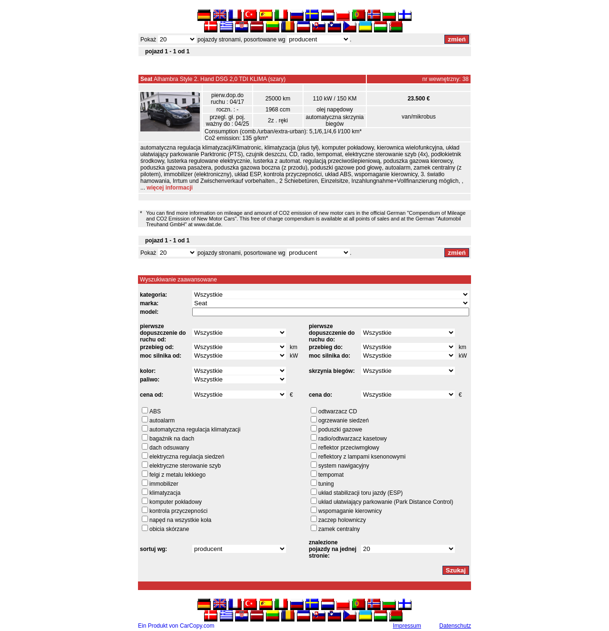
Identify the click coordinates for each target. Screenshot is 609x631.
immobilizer (163, 484)
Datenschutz (455, 625)
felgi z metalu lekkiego (177, 474)
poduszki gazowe (340, 429)
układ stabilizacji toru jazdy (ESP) (360, 493)
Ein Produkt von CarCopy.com (176, 625)
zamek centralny (339, 529)
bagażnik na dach (171, 438)
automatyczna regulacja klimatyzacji (194, 429)
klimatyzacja (164, 493)
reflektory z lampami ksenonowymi (361, 456)
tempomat (331, 474)
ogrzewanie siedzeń (343, 420)
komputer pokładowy (175, 502)
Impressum (407, 625)
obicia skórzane (169, 529)
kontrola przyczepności (178, 511)
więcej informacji (170, 187)
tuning (326, 484)
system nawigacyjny (343, 465)
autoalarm (162, 420)
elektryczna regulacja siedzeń (186, 456)
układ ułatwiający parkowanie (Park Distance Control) (385, 502)
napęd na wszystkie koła (180, 520)
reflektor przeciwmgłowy (348, 447)
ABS (155, 411)
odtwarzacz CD (337, 411)
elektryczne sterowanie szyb (185, 465)
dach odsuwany (169, 447)
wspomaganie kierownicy (350, 511)
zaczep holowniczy (342, 520)
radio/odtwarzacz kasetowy (352, 438)
